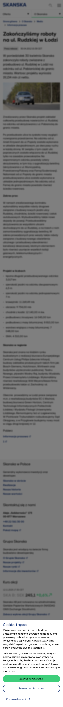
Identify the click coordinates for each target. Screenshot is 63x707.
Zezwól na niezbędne (31, 689)
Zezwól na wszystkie (31, 679)
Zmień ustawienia (16, 700)
